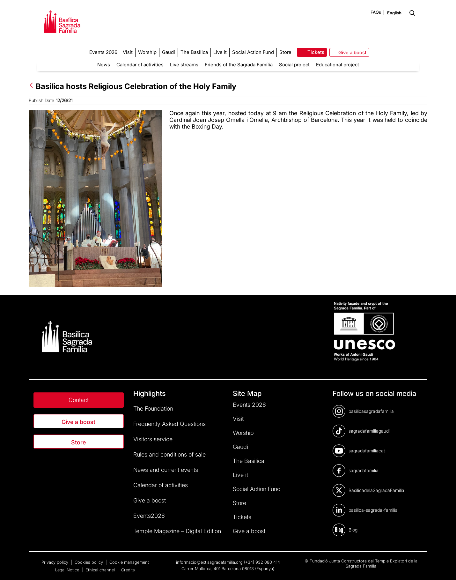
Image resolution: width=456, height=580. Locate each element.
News (103, 65)
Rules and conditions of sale (169, 454)
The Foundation (153, 408)
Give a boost (78, 422)
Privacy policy (55, 562)
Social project (294, 65)
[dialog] (444, 567)
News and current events (165, 469)
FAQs (376, 12)
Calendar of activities (140, 65)
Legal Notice (67, 569)
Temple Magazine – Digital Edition (177, 531)
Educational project (337, 65)
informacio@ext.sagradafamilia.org (209, 562)
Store (78, 442)
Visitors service (153, 439)
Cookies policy (89, 562)
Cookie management (129, 562)
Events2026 (149, 515)
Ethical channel (100, 569)
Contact (79, 400)
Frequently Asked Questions (169, 423)
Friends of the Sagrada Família (239, 65)
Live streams (184, 65)
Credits (128, 569)
